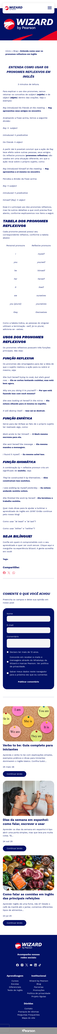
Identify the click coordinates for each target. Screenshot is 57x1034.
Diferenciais (15, 987)
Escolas (15, 984)
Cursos (15, 981)
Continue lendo (14, 774)
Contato (28, 1008)
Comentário (13, 636)
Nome (10, 613)
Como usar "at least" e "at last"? (19, 521)
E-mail (10, 625)
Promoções (38, 990)
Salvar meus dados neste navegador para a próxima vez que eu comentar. (29, 673)
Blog (15, 51)
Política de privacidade (38, 993)
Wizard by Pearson (38, 981)
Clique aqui (46, 545)
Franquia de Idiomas (28, 1011)
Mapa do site (28, 1018)
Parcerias (38, 987)
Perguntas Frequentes (28, 1015)
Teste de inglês (15, 990)
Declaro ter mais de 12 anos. (24, 652)
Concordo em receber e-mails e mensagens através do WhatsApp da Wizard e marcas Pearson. (29, 662)
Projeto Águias (39, 996)
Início (8, 51)
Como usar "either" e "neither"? (19, 528)
